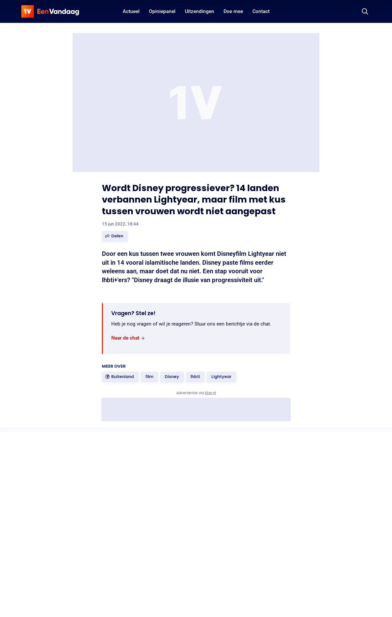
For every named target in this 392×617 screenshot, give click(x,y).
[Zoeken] (365, 11)
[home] (50, 11)
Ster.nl (210, 392)
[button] (115, 236)
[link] (128, 338)
